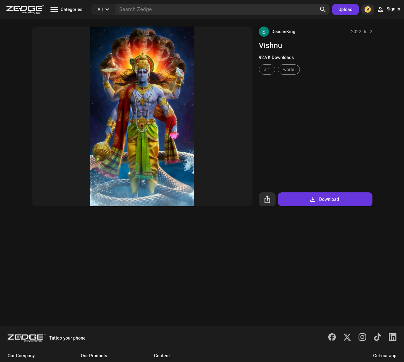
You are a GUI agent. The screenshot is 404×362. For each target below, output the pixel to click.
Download (324, 199)
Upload (345, 9)
